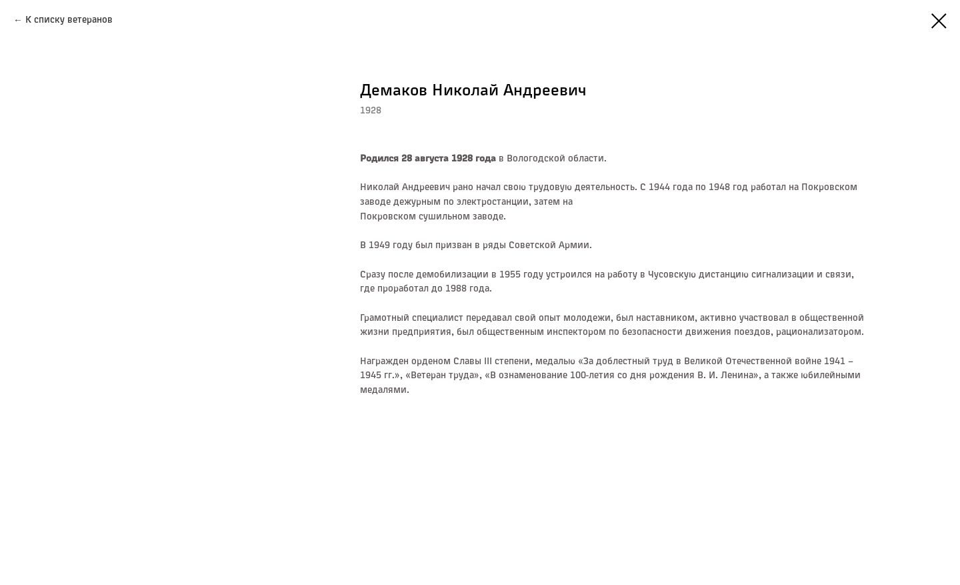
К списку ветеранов (69, 20)
